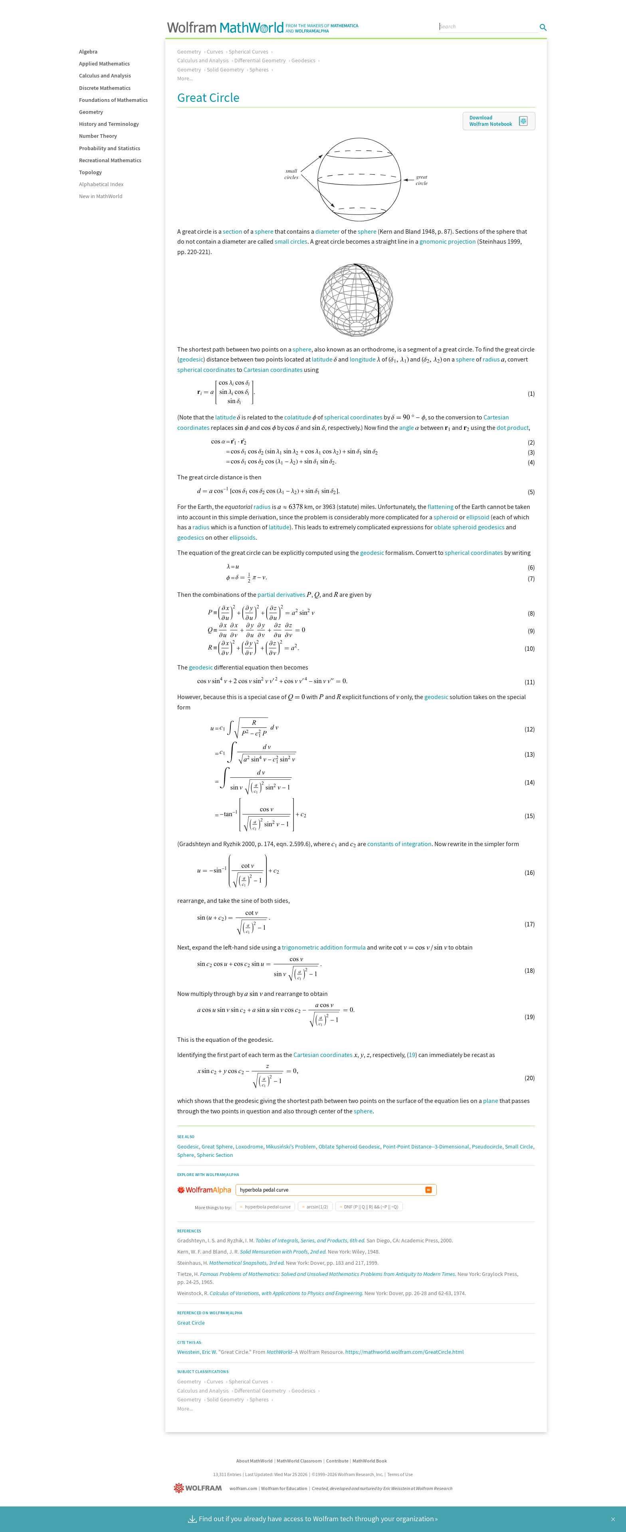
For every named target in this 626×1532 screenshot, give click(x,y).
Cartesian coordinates (273, 370)
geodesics (190, 537)
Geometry (91, 111)
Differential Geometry (260, 60)
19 (412, 1055)
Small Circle (519, 1146)
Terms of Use (400, 1474)
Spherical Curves (248, 51)
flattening (441, 507)
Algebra (88, 51)
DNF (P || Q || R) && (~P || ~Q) (371, 1207)
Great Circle (191, 1322)
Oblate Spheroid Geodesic (349, 1146)
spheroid (446, 517)
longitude (363, 359)
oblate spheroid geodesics (469, 527)
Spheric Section (215, 1154)
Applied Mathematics (104, 63)
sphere (264, 231)
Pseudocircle (487, 1146)
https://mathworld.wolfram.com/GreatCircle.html (404, 1351)
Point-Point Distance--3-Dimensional (426, 1146)
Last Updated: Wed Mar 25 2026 (276, 1474)
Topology (90, 172)
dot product (513, 427)
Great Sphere (217, 1146)
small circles (291, 241)
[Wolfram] (199, 1488)
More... (185, 78)
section (232, 231)
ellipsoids (243, 537)
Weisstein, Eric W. (197, 1351)
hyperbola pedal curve (267, 1207)
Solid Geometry (225, 69)
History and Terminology (109, 123)
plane (490, 1101)
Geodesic (188, 1146)
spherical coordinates (206, 370)
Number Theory (98, 135)
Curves (215, 51)
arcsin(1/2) (317, 1207)
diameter (327, 231)
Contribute (337, 1461)
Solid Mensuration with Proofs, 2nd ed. (283, 1251)
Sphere (185, 1154)
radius (491, 359)
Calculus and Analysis (105, 75)
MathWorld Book (370, 1461)
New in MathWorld (101, 196)
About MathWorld (254, 1461)
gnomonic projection (448, 241)
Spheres (259, 69)
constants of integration (399, 844)
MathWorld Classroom (299, 1461)
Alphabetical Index (101, 184)
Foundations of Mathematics (113, 99)
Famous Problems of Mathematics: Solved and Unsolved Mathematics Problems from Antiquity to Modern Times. (328, 1274)
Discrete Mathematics (105, 87)
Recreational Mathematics (110, 160)
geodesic (191, 359)
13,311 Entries (227, 1474)
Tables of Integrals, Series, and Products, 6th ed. (310, 1240)
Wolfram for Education (284, 1488)
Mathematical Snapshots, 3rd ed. (247, 1262)
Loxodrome (249, 1146)
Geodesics (303, 60)
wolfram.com (243, 1488)
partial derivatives (281, 594)
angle (406, 427)
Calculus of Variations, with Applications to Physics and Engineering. (286, 1293)
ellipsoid (477, 517)
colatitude (297, 417)
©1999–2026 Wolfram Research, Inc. (347, 1474)
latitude (322, 359)
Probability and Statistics (109, 148)
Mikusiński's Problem (291, 1146)
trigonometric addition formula (324, 947)
